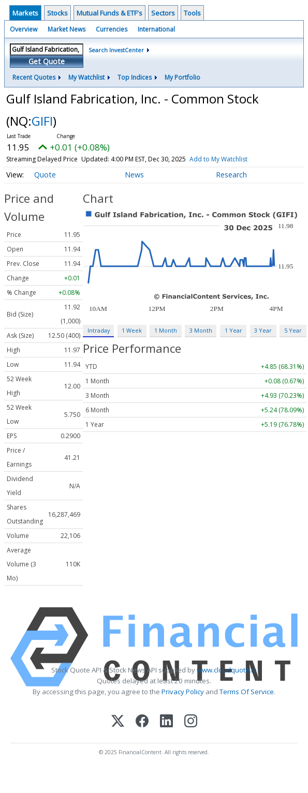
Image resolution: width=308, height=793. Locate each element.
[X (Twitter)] (117, 722)
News (134, 174)
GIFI (42, 120)
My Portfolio (182, 77)
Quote (45, 174)
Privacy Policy (183, 691)
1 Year (233, 330)
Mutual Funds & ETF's (109, 13)
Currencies (111, 29)
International (156, 29)
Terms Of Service (246, 691)
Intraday (98, 330)
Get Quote (46, 61)
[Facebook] (142, 722)
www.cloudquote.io (227, 670)
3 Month (200, 330)
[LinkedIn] (166, 722)
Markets (25, 13)
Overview (23, 29)
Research (231, 174)
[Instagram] (190, 722)
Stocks (57, 13)
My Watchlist (86, 77)
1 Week (132, 330)
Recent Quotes (33, 77)
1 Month (165, 330)
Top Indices (135, 77)
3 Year (263, 330)
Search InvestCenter (116, 50)
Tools (192, 13)
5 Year (293, 330)
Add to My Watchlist (218, 159)
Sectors (163, 13)
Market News (66, 29)
